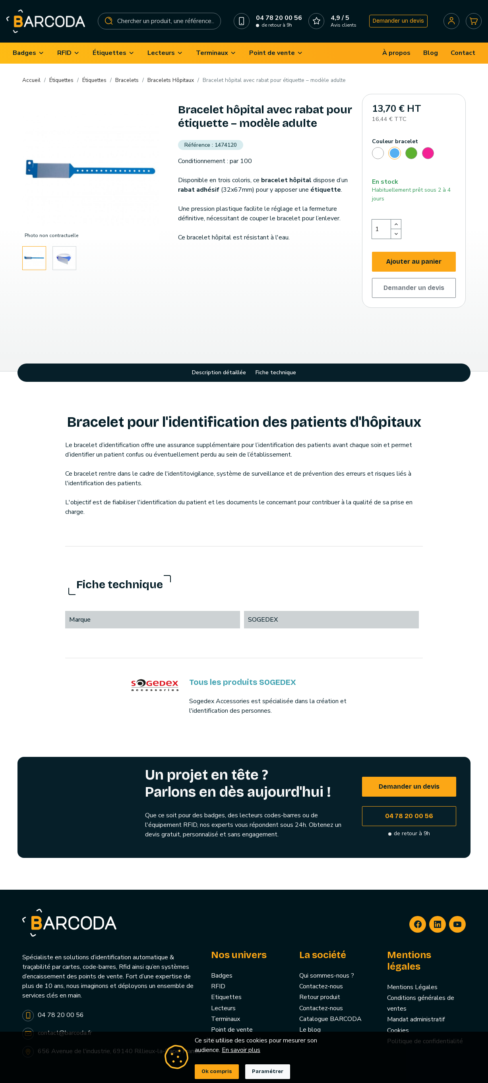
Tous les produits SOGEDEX (242, 682)
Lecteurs (223, 1008)
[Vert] (411, 154)
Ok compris (216, 1071)
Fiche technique (276, 372)
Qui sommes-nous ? (326, 975)
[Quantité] (381, 229)
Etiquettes (226, 997)
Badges (221, 975)
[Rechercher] (159, 21)
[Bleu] (395, 154)
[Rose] (428, 154)
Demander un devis (398, 20)
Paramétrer (267, 1071)
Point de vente (232, 1029)
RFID (218, 986)
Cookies (398, 1030)
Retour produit (319, 997)
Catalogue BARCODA (330, 1019)
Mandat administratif (416, 1019)
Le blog (310, 1029)
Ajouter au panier (414, 261)
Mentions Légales (412, 987)
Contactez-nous (321, 986)
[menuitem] (28, 53)
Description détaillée (219, 372)
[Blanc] (378, 154)
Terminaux (225, 1019)
